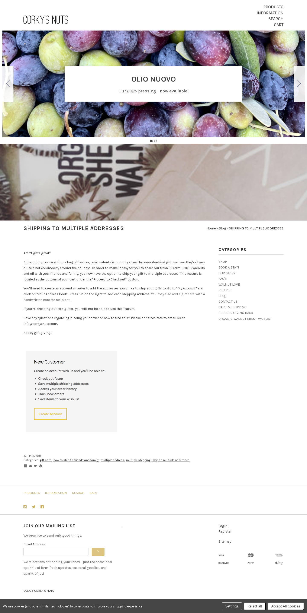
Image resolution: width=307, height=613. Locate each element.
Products (273, 6)
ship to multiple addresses (171, 468)
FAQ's (223, 287)
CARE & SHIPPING (232, 315)
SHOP (223, 270)
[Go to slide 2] (7, 92)
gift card (46, 468)
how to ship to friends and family (76, 468)
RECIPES (225, 298)
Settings (231, 606)
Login (223, 534)
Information (270, 12)
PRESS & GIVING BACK (236, 321)
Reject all (255, 606)
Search (276, 18)
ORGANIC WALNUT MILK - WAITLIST (245, 326)
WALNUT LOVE (229, 292)
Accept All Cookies (285, 606)
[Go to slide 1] (151, 149)
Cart (279, 24)
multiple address (113, 468)
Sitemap (225, 549)
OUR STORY (227, 281)
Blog (222, 304)
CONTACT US (228, 309)
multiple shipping (138, 468)
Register (225, 539)
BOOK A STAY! (229, 275)
